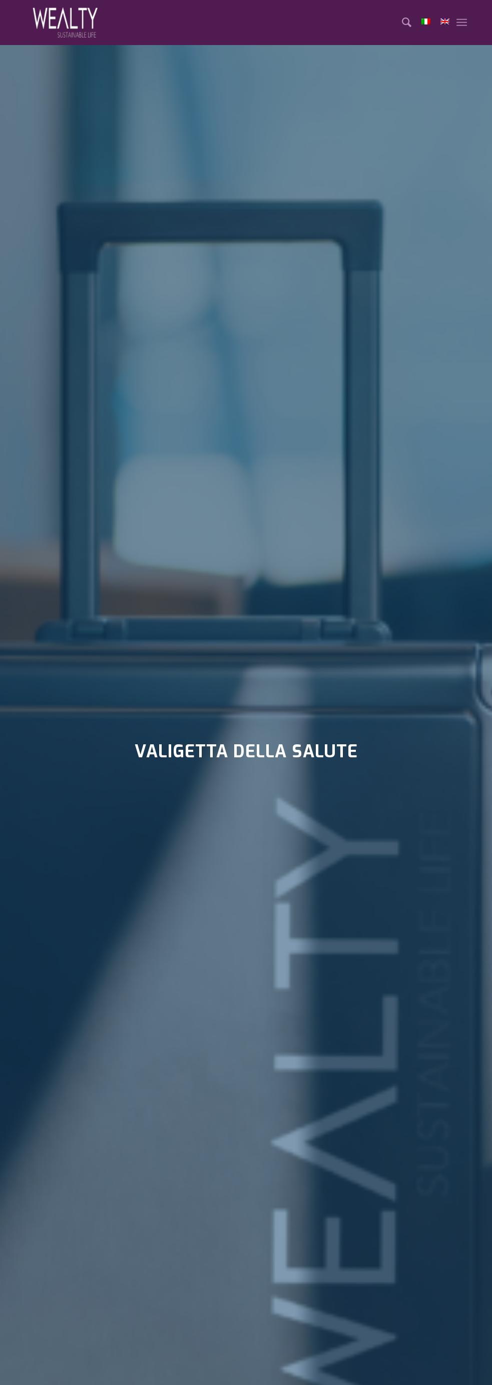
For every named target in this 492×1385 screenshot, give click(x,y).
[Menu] (461, 22)
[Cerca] (401, 22)
